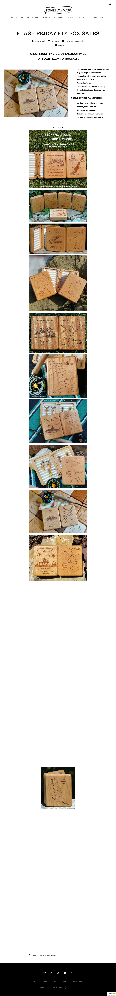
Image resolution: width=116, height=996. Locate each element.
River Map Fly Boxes (73, 41)
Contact (35, 17)
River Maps (92, 17)
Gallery (61, 17)
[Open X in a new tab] (8, 4)
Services (102, 17)
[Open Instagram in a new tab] (12, 4)
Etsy (54, 981)
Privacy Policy (78, 981)
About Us (19, 17)
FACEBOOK (72, 54)
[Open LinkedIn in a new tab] (15, 4)
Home (11, 17)
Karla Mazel (41, 41)
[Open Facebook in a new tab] (5, 4)
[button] (111, 994)
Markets (70, 17)
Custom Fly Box (37, 955)
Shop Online (45, 17)
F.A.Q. (64, 981)
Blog (27, 17)
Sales (82, 41)
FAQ (54, 17)
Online (60, 127)
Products (81, 17)
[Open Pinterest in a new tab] (18, 4)
